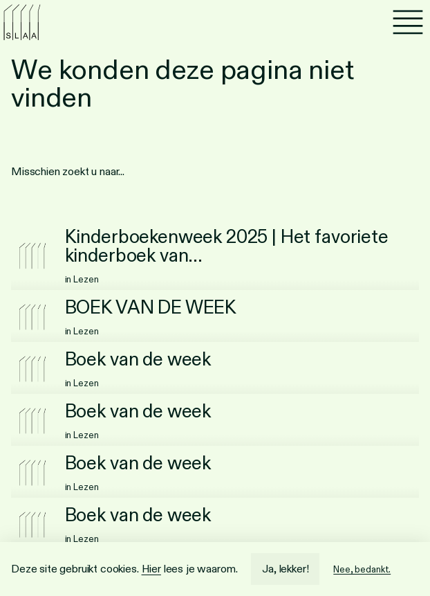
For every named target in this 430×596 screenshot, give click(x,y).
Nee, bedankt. (362, 569)
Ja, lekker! (285, 568)
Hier (151, 568)
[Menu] (408, 22)
